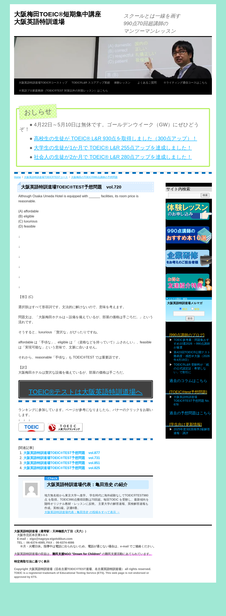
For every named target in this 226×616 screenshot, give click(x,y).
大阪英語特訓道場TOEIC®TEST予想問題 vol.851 (61, 463)
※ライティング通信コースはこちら (185, 82)
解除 (195, 309)
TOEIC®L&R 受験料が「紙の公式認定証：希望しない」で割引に (191, 368)
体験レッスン (123, 82)
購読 (183, 309)
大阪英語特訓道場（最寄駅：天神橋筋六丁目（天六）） (51, 531)
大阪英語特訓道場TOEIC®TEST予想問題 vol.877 (61, 453)
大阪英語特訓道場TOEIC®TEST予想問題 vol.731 (61, 458)
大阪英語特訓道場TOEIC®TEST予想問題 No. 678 (191, 400)
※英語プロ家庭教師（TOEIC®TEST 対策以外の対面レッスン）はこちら (63, 90)
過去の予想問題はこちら (190, 413)
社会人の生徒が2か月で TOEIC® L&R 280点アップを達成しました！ (113, 157)
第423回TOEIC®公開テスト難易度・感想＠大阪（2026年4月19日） (192, 356)
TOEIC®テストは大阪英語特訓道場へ (86, 392)
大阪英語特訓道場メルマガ (184, 303)
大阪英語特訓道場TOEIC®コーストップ (43, 82)
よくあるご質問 (148, 82)
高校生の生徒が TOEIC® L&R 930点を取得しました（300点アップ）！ (115, 138)
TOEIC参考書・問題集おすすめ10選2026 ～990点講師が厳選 (192, 343)
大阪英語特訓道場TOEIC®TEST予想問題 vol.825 (61, 468)
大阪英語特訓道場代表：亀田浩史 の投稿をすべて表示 (82, 512)
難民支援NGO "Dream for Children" (76, 554)
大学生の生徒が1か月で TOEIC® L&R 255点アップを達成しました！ (113, 147)
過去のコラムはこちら (188, 381)
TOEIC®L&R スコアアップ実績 (91, 82)
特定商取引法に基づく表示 (31, 561)
